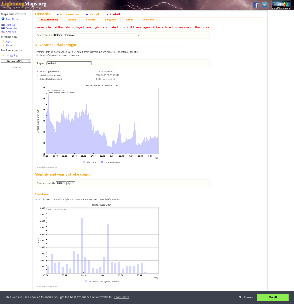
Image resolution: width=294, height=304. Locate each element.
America (11, 32)
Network (90, 19)
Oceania (11, 28)
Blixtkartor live (69, 14)
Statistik (115, 14)
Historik (94, 14)
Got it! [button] (273, 297)
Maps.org (24, 4)
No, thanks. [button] (246, 297)
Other (129, 19)
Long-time (110, 19)
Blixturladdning (49, 19)
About (9, 45)
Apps (8, 42)
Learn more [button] (121, 297)
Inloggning (12, 55)
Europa (10, 24)
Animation (18, 67)
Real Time (12, 19)
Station (72, 19)
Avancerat (148, 19)
